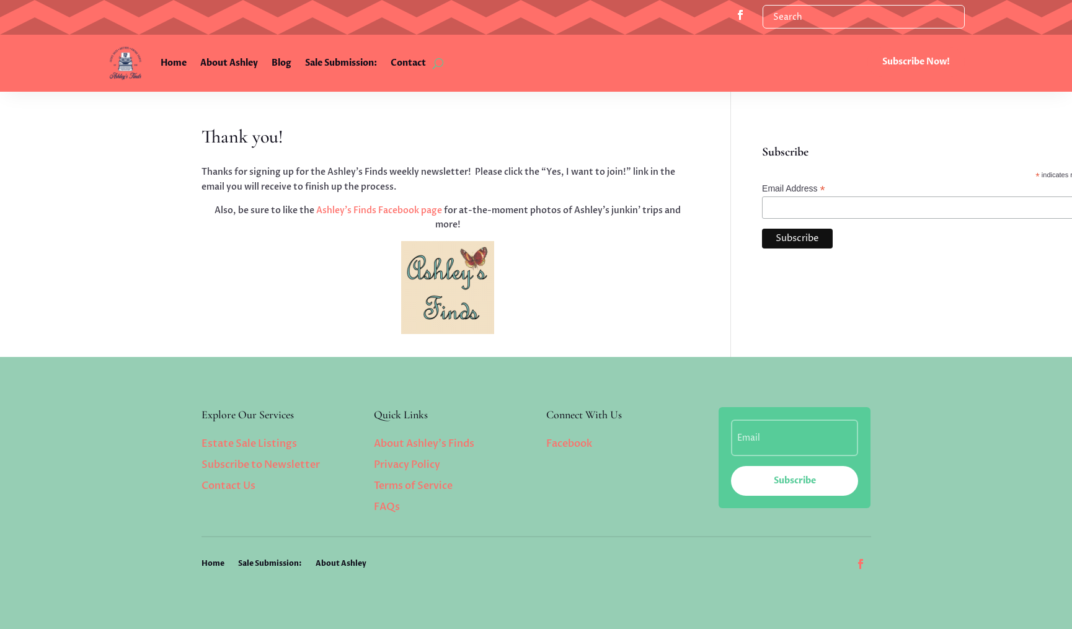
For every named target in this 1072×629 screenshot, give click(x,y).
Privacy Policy (407, 465)
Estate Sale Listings (249, 444)
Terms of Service (413, 486)
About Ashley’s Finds (424, 444)
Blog (281, 63)
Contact (408, 63)
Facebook (569, 444)
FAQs (387, 507)
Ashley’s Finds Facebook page (379, 210)
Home (174, 63)
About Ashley (229, 63)
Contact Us (228, 486)
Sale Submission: (341, 63)
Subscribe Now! (916, 62)
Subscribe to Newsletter (261, 465)
